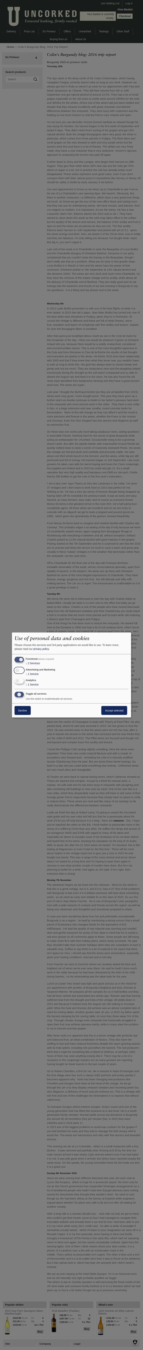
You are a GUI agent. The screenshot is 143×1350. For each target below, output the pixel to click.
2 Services (33, 663)
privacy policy (41, 648)
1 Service (32, 674)
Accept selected (114, 710)
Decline (22, 710)
